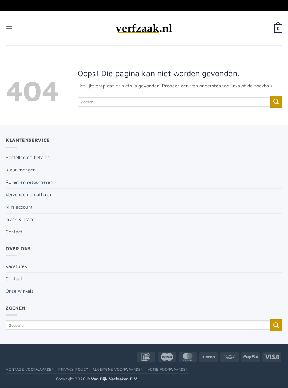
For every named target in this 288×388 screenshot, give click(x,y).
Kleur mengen (21, 170)
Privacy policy (73, 369)
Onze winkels (19, 291)
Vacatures (16, 266)
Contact (14, 232)
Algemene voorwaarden (118, 369)
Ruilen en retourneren (29, 182)
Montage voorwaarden (30, 369)
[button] (9, 28)
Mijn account (19, 207)
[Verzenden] (276, 102)
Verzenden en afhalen (29, 194)
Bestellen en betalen (28, 157)
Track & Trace (20, 219)
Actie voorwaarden (168, 369)
